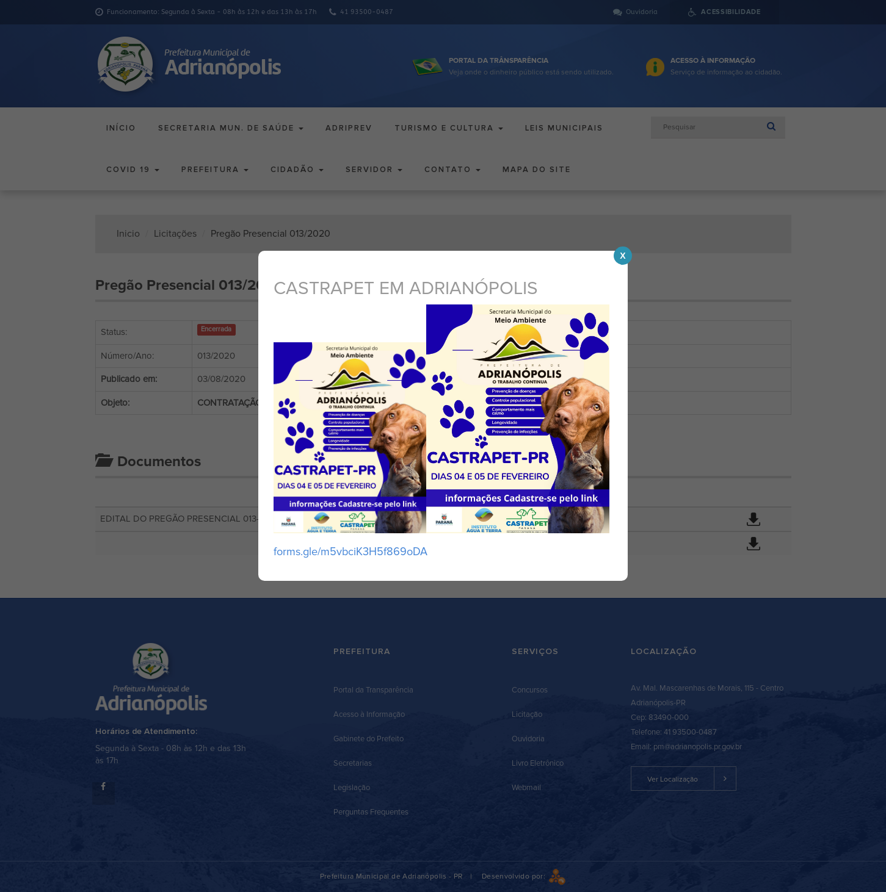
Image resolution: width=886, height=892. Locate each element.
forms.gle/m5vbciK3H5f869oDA (350, 551)
